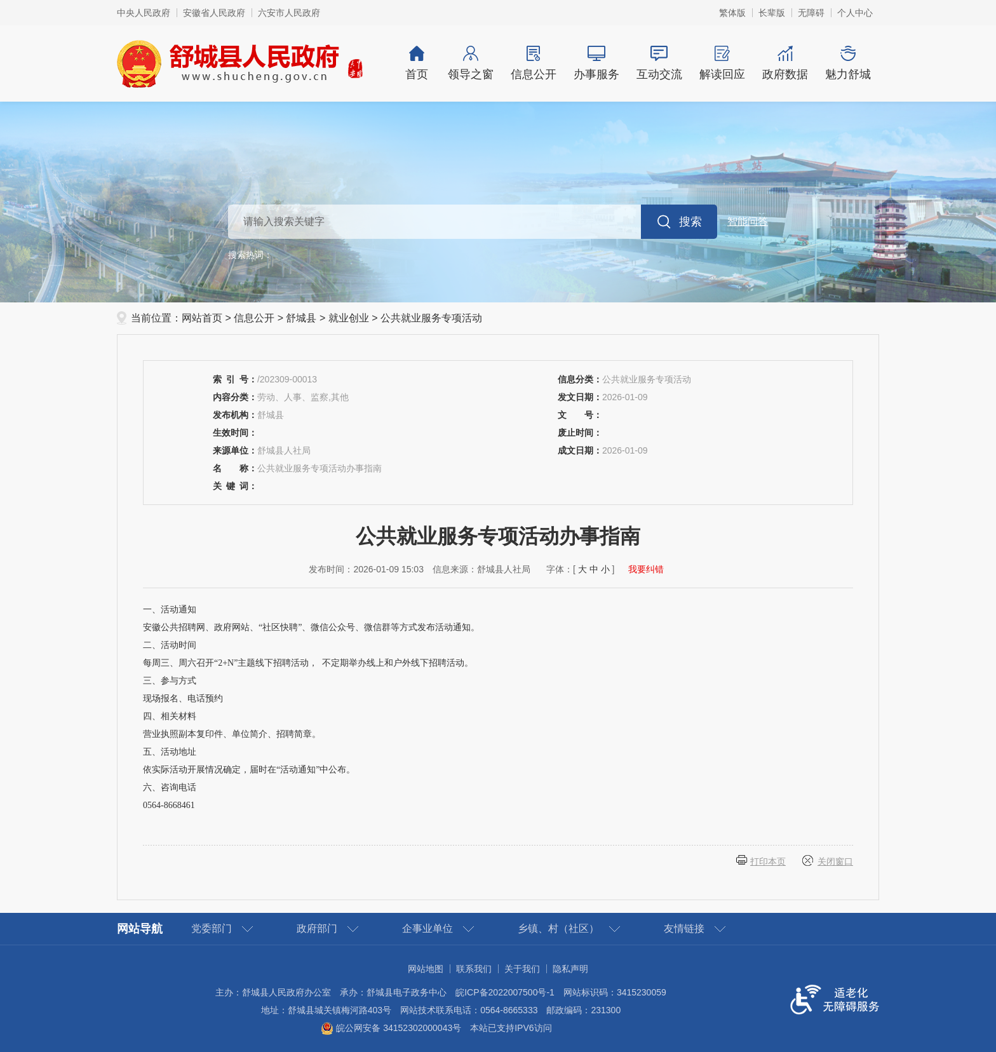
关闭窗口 (835, 861)
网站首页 (202, 318)
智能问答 (747, 221)
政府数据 (784, 63)
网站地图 (425, 969)
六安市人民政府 (289, 13)
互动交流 (659, 63)
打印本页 (768, 861)
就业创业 (348, 318)
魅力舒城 (847, 63)
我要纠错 (646, 569)
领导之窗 (470, 63)
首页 (416, 63)
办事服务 (596, 63)
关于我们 (522, 969)
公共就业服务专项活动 (431, 318)
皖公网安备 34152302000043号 (391, 1028)
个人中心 (855, 13)
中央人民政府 (143, 13)
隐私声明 (570, 969)
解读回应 (721, 63)
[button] (771, 13)
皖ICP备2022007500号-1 (505, 992)
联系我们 (474, 969)
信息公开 (533, 63)
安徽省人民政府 (214, 13)
